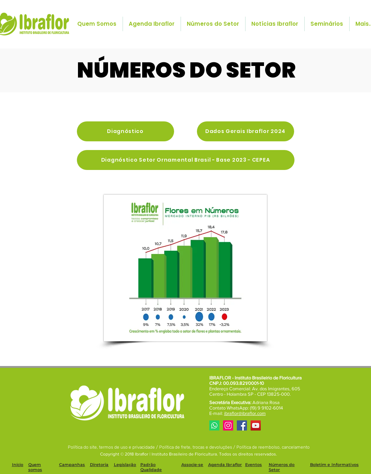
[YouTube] (256, 425)
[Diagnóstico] (125, 131)
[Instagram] (228, 425)
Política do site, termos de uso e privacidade (112, 447)
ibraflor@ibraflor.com (245, 413)
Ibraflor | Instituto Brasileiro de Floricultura (176, 454)
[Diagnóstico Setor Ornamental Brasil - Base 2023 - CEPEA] (185, 160)
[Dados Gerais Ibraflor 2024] (245, 131)
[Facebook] (242, 425)
